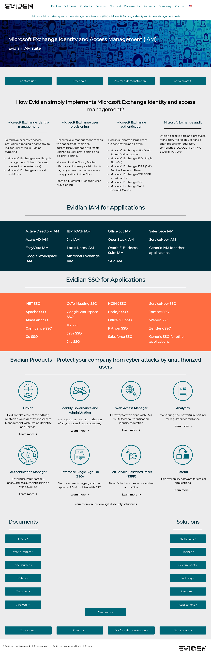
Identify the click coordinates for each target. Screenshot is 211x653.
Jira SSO (73, 341)
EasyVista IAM (37, 248)
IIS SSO (72, 325)
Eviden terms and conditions (67, 646)
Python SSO (118, 328)
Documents (132, 6)
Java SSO (74, 333)
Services (101, 6)
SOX (179, 147)
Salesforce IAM (161, 231)
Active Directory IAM (42, 231)
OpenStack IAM (121, 239)
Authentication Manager (28, 472)
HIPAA (196, 147)
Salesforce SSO (120, 337)
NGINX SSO (117, 303)
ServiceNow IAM (162, 239)
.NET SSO (33, 303)
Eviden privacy (41, 646)
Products (86, 6)
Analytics (183, 408)
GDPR (187, 147)
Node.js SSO (118, 312)
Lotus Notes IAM (80, 248)
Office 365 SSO (120, 320)
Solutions (70, 6)
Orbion (28, 408)
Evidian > (37, 16)
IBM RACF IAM (78, 231)
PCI (173, 151)
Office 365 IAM (119, 231)
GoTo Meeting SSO (82, 303)
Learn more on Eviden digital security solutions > (105, 504)
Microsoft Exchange (121, 102)
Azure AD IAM (37, 239)
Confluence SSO (39, 328)
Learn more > (28, 434)
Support (115, 6)
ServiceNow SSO (162, 303)
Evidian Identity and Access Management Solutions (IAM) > (77, 16)
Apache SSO (36, 312)
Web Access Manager (131, 408)
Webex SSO (158, 320)
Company (165, 6)
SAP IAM (115, 261)
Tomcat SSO (159, 312)
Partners (149, 6)
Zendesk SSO (160, 328)
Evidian (56, 6)
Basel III (165, 151)
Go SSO (32, 337)
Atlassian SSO (37, 320)
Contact (180, 6)
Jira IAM (73, 239)
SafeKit (183, 472)
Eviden (88, 646)
